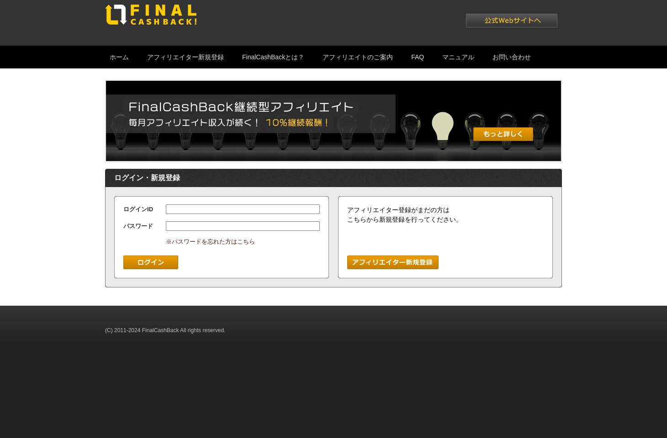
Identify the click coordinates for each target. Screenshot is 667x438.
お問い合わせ (511, 57)
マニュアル (458, 57)
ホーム (119, 57)
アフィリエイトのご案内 (358, 57)
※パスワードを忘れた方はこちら (210, 241)
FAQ (417, 57)
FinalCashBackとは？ (273, 57)
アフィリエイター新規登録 (185, 57)
